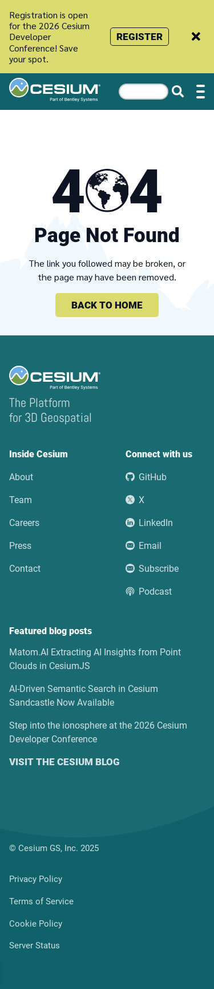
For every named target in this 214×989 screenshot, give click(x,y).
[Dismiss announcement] (196, 36)
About (21, 477)
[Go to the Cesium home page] (54, 90)
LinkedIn (149, 522)
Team (20, 499)
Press (20, 545)
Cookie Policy (35, 924)
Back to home (107, 305)
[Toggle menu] (200, 91)
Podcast (149, 591)
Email (143, 545)
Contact (25, 568)
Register (139, 36)
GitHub (146, 477)
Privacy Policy (35, 879)
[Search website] (177, 92)
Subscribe (152, 568)
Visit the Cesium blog (64, 762)
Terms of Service (41, 901)
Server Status (34, 945)
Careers (24, 522)
